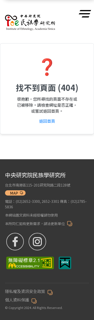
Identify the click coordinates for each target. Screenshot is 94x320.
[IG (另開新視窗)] (44, 241)
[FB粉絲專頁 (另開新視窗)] (15, 241)
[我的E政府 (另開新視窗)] (65, 263)
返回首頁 (47, 121)
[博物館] (30, 17)
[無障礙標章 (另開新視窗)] (30, 263)
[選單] (83, 14)
